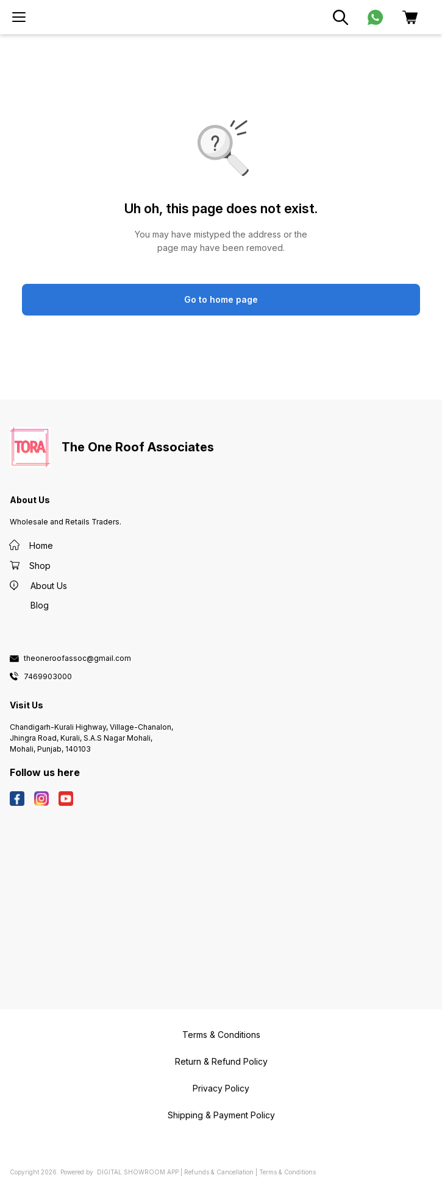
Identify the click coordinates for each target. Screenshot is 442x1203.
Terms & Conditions (287, 1172)
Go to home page (221, 299)
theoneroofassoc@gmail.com (77, 658)
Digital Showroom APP (138, 1172)
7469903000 (48, 676)
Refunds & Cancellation (219, 1172)
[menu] (19, 17)
